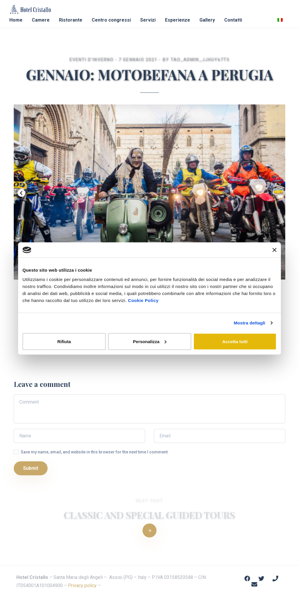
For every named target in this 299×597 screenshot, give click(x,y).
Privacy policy (82, 585)
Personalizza (149, 341)
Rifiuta (64, 341)
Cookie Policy (143, 300)
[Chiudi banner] (274, 250)
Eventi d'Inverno (91, 59)
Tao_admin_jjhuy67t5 (200, 59)
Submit (30, 468)
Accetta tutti (235, 341)
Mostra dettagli (249, 322)
